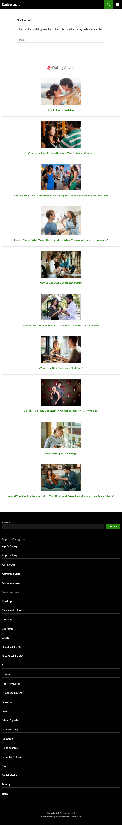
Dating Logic (11, 4)
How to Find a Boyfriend (61, 110)
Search (6, 522)
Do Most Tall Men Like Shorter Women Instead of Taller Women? (61, 410)
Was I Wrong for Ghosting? (61, 453)
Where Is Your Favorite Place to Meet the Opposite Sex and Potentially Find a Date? (61, 195)
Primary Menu (117, 4)
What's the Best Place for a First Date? (61, 368)
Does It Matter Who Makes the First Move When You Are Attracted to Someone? (61, 240)
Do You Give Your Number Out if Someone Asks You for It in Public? (61, 325)
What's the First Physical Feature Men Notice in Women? (61, 152)
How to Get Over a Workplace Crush (61, 282)
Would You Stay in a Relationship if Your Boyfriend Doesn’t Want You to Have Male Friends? (61, 496)
